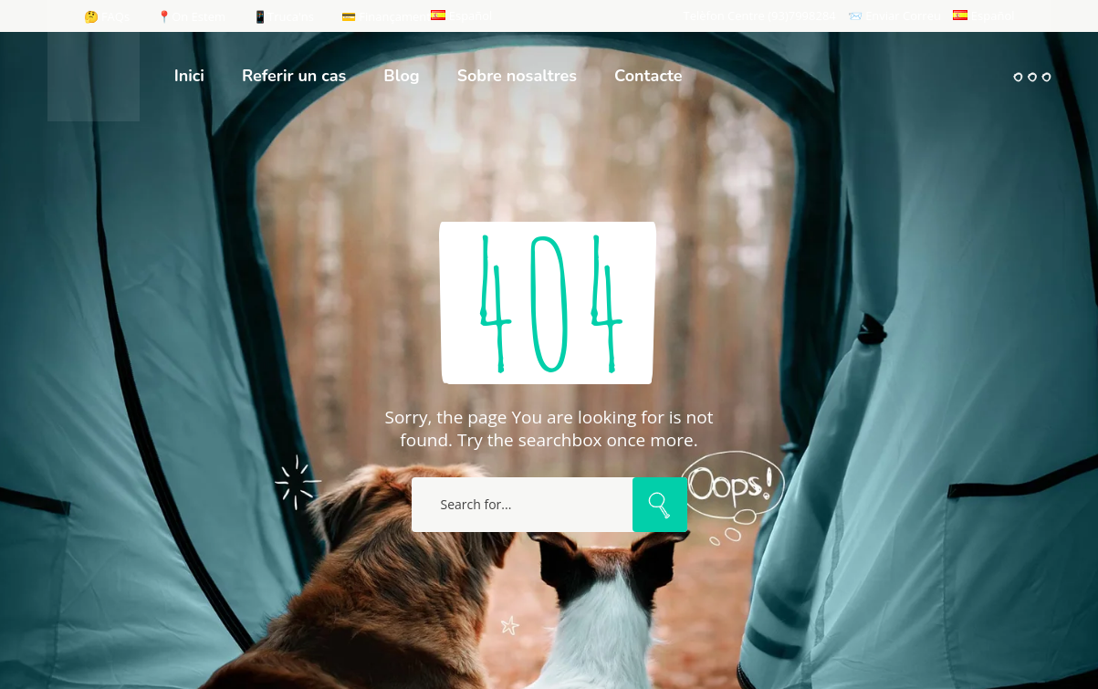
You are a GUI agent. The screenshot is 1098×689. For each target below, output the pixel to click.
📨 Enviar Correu (894, 15)
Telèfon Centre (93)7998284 (760, 15)
